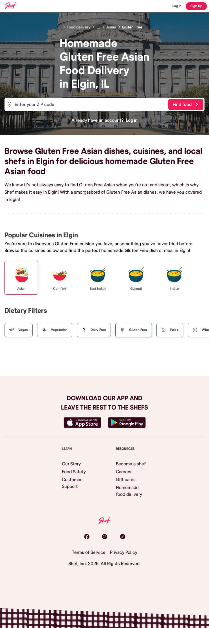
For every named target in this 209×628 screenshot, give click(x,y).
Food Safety (74, 472)
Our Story (71, 464)
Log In (176, 6)
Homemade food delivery (129, 491)
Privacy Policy (123, 552)
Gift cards (126, 480)
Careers (123, 472)
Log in (132, 120)
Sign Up (196, 6)
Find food (185, 104)
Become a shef (131, 464)
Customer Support (72, 483)
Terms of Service (88, 552)
